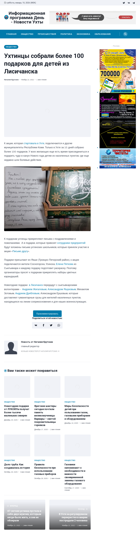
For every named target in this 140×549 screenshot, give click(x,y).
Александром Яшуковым (62, 289)
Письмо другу (20, 251)
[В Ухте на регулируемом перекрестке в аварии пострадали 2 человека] (70, 515)
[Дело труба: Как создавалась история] (17, 445)
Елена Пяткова (64, 264)
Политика (66, 34)
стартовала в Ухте (34, 143)
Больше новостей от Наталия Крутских (40, 351)
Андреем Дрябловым (27, 293)
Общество (27, 34)
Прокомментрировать (47, 313)
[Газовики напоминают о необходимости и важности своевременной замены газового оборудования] (78, 445)
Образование (103, 34)
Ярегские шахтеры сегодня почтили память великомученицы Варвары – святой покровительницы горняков (45, 416)
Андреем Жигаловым (34, 289)
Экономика (83, 34)
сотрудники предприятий (71, 242)
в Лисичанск (36, 285)
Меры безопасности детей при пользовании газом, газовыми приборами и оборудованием (77, 412)
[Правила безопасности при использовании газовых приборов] (47, 445)
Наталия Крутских (11, 80)
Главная (11, 34)
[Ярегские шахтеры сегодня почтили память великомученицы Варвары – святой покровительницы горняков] (47, 387)
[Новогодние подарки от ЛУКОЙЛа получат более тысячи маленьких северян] (17, 387)
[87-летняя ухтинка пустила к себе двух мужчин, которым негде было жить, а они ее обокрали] (24, 515)
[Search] (125, 34)
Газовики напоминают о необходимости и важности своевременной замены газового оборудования (75, 474)
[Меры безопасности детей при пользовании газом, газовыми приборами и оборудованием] (78, 387)
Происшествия (47, 34)
